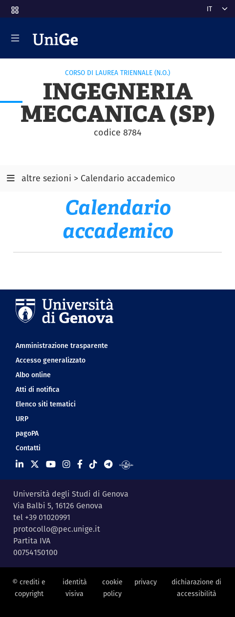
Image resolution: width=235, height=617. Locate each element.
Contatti (28, 448)
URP (22, 419)
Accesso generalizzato (50, 360)
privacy (145, 582)
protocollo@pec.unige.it (56, 529)
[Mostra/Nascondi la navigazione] (15, 38)
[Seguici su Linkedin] (19, 464)
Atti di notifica (38, 389)
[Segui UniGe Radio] (126, 464)
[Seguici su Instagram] (66, 464)
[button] (14, 7)
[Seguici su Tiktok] (93, 464)
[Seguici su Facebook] (80, 464)
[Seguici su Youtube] (51, 464)
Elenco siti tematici (46, 404)
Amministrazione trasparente (62, 345)
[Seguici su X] (34, 464)
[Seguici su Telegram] (108, 464)
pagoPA (27, 433)
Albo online (33, 375)
